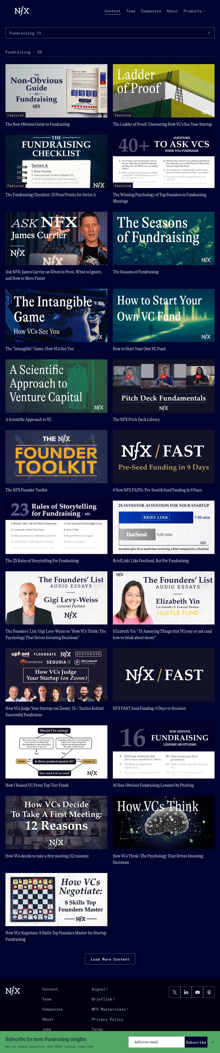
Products (194, 11)
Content (113, 11)
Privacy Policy (108, 1019)
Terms (97, 1029)
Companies (151, 11)
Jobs (46, 1029)
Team (130, 11)
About (172, 11)
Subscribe (196, 1042)
